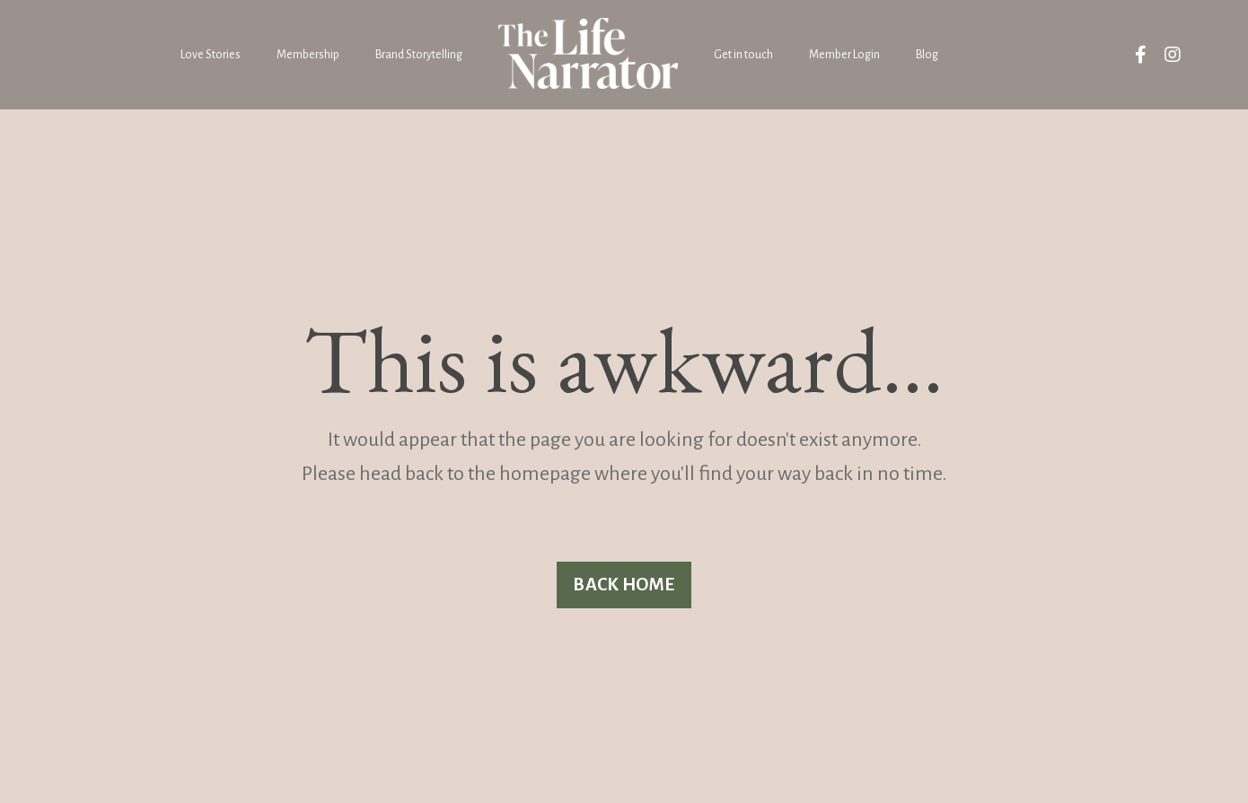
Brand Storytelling (418, 54)
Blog (927, 54)
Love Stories (210, 54)
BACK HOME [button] (623, 584)
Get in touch (743, 54)
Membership (308, 54)
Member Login (844, 54)
